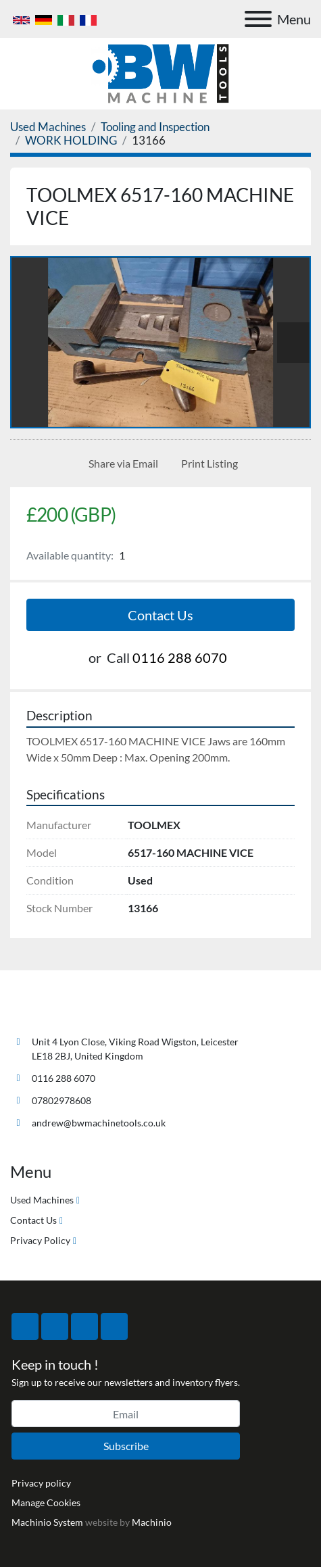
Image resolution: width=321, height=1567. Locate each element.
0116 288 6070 (179, 657)
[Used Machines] (48, 127)
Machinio (152, 1522)
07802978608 (61, 1100)
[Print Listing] (207, 463)
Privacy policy (41, 1483)
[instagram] (84, 1326)
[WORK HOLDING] (71, 140)
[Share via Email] (120, 463)
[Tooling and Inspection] (155, 127)
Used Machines (42, 1199)
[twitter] (54, 1326)
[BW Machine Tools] (54, 1010)
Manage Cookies (45, 1502)
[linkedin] (114, 1326)
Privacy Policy (40, 1240)
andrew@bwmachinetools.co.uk (99, 1122)
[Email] (125, 1413)
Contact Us (160, 615)
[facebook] (25, 1326)
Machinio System (47, 1522)
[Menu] (258, 19)
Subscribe (126, 1445)
